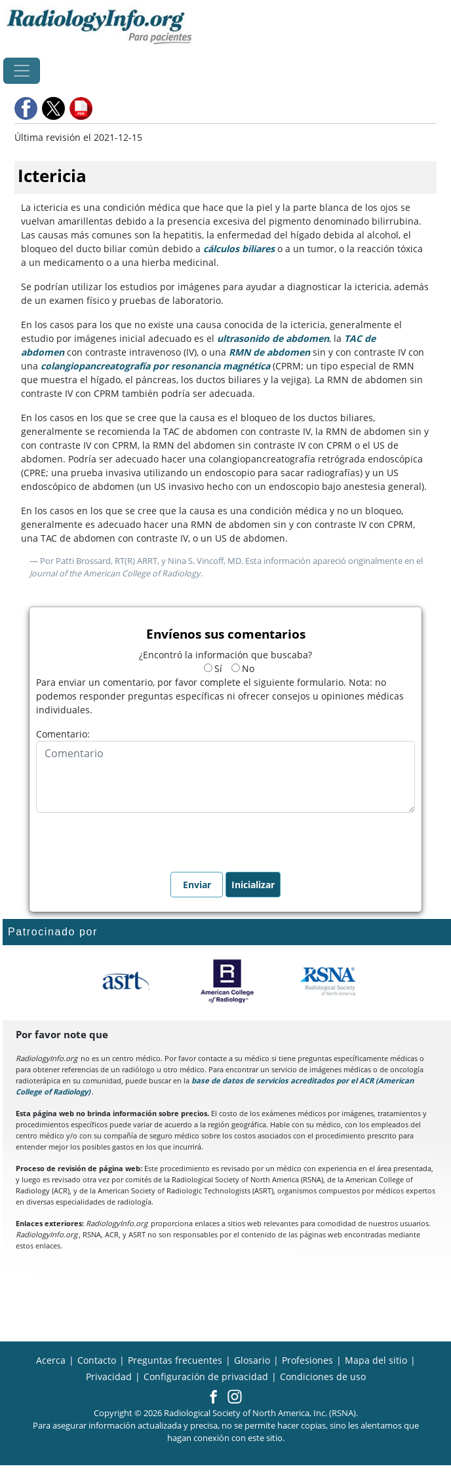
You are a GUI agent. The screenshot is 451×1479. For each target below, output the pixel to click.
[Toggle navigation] (21, 71)
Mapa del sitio (376, 1360)
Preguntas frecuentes (175, 1360)
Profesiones (307, 1360)
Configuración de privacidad (206, 1376)
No (242, 668)
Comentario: (63, 734)
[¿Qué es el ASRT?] (125, 981)
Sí (213, 668)
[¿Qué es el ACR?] (227, 981)
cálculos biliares (239, 248)
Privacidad (109, 1376)
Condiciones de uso (323, 1376)
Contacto (96, 1360)
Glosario (252, 1360)
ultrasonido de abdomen (273, 338)
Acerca (51, 1360)
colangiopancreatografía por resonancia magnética (157, 366)
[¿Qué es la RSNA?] (328, 981)
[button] (26, 108)
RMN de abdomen (269, 352)
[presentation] (135, 838)
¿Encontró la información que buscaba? (225, 654)
